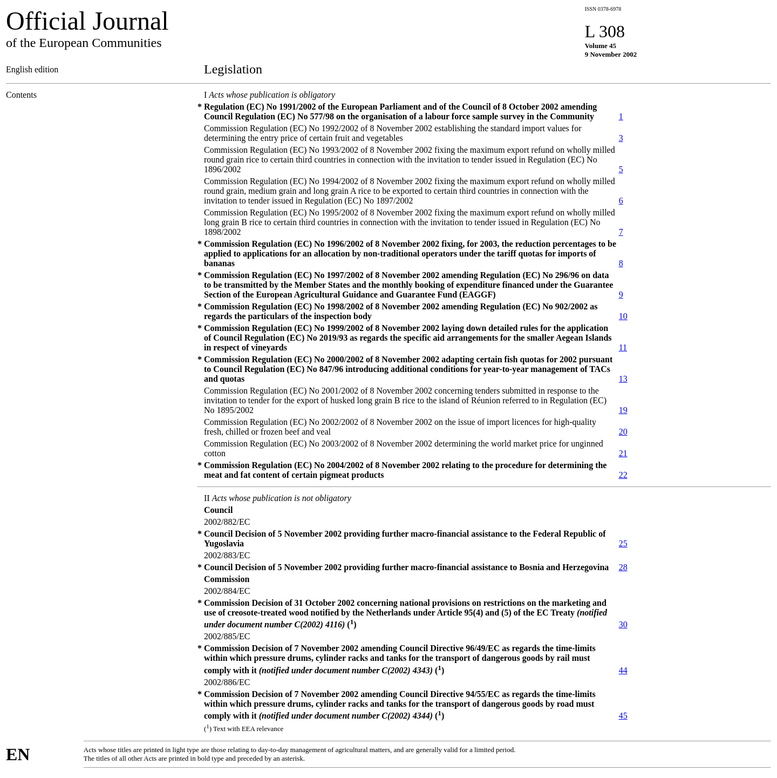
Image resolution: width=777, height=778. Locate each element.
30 (623, 624)
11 (623, 347)
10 (623, 316)
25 (623, 543)
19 (623, 410)
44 (623, 670)
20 (623, 431)
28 (623, 567)
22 (623, 474)
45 (623, 715)
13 (623, 378)
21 (623, 453)
